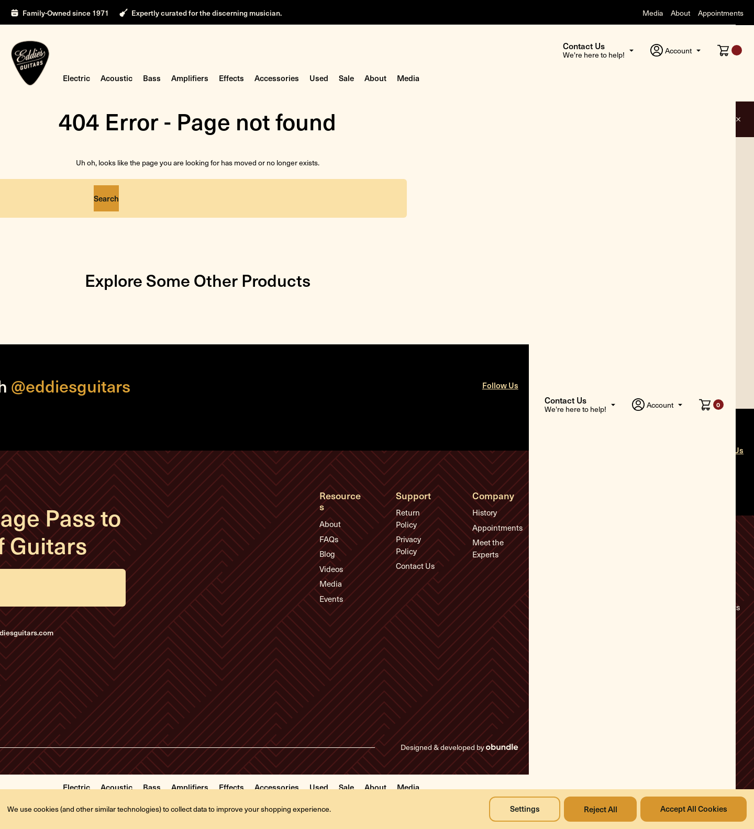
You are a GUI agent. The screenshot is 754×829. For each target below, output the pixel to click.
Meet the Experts (503, 549)
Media (652, 13)
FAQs (332, 528)
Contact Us (424, 543)
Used (318, 77)
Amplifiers (189, 77)
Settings (522, 808)
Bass (152, 77)
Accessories (276, 77)
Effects (231, 77)
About (680, 13)
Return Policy (428, 513)
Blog (331, 543)
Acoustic (116, 77)
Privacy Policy (429, 528)
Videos (335, 558)
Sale (346, 77)
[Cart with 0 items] (729, 50)
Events (335, 588)
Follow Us (519, 385)
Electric (76, 77)
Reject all (599, 808)
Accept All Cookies (693, 808)
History (499, 513)
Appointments (721, 13)
